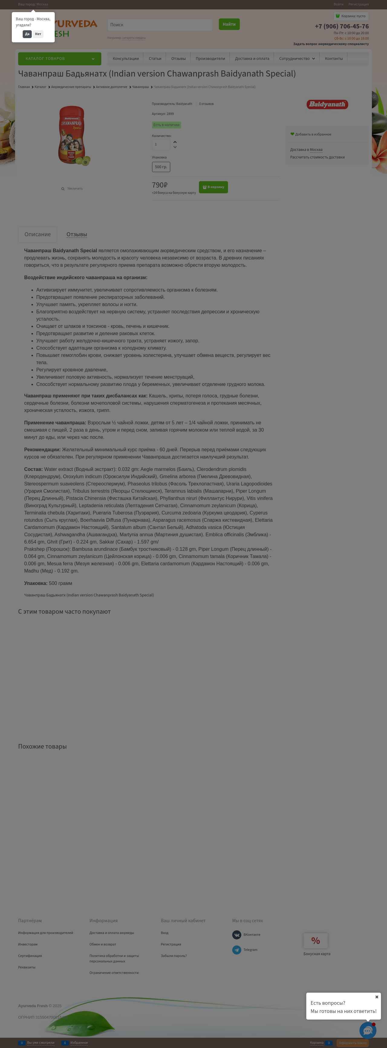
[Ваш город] (377, 997)
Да (27, 34)
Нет (38, 34)
